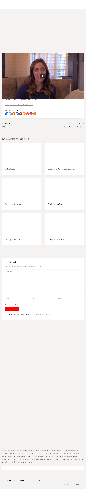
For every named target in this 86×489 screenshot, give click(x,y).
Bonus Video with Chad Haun (64, 125)
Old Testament (10, 169)
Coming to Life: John (55, 204)
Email (34, 298)
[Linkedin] (17, 113)
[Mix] (24, 113)
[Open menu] (82, 4)
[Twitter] (10, 113)
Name (8, 298)
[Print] (27, 113)
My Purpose (19, 480)
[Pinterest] (20, 113)
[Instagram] (31, 113)
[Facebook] (6, 113)
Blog (29, 480)
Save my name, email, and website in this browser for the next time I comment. (29, 304)
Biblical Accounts (22, 125)
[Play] (43, 76)
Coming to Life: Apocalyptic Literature (61, 169)
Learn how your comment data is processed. (45, 314)
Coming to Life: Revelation (14, 204)
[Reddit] (13, 113)
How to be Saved (41, 480)
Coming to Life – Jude (56, 240)
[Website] (69, 299)
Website (60, 298)
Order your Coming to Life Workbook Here (19, 105)
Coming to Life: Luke (12, 240)
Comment (10, 271)
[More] (34, 113)
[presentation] (21, 154)
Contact (7, 480)
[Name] (17, 299)
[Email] (43, 299)
